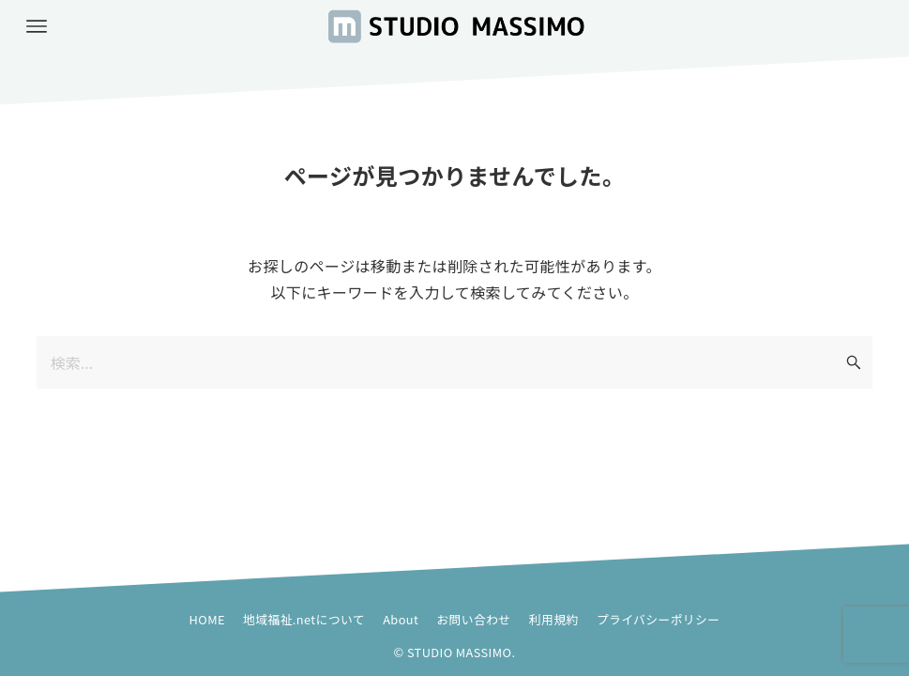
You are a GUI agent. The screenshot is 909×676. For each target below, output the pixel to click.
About (400, 619)
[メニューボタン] (36, 26)
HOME (207, 619)
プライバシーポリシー (658, 619)
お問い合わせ (473, 619)
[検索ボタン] (853, 362)
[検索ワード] (455, 362)
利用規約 (554, 619)
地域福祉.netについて (304, 619)
